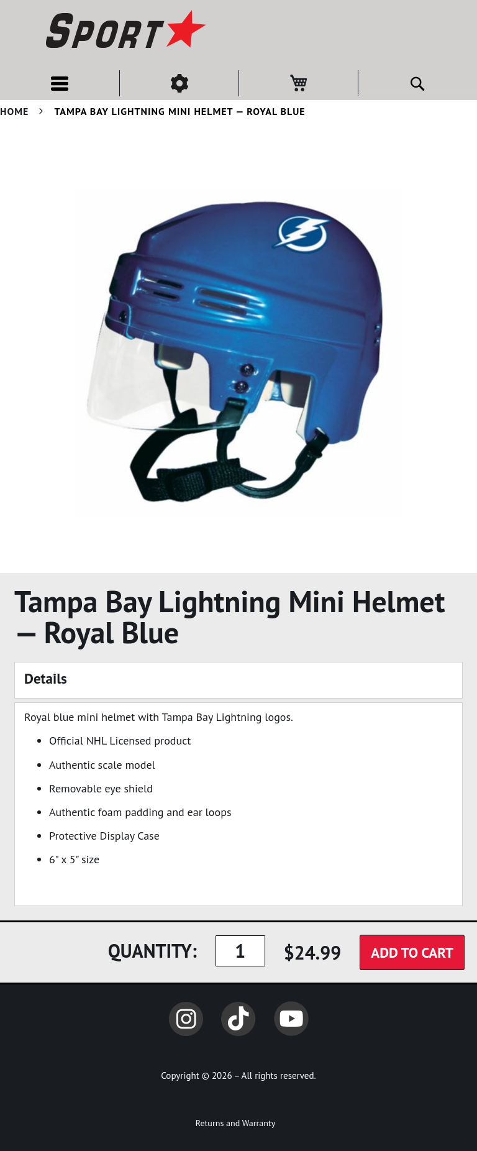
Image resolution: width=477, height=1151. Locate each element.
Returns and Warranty (235, 1123)
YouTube (291, 1018)
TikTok (238, 1018)
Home (14, 111)
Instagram (185, 1018)
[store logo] (124, 31)
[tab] (238, 680)
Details (45, 678)
